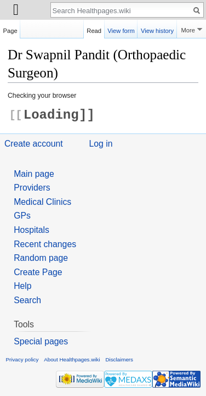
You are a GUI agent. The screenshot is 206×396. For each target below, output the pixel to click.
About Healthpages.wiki (72, 359)
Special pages (41, 341)
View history (157, 29)
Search (27, 300)
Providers (32, 187)
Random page (41, 258)
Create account (33, 143)
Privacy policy (22, 359)
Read (94, 29)
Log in (101, 143)
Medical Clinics (42, 202)
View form (121, 29)
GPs (22, 215)
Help (22, 286)
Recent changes (45, 244)
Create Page (38, 272)
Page (10, 29)
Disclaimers (119, 359)
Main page (34, 174)
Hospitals (31, 230)
